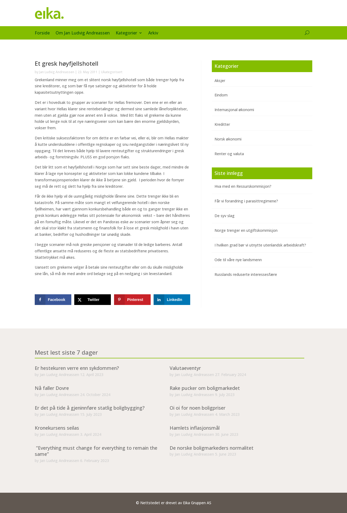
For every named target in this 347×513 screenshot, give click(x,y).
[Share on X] (92, 299)
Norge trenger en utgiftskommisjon (246, 230)
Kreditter (222, 124)
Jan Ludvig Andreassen (56, 72)
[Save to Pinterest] (132, 299)
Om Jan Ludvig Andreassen (83, 33)
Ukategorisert (111, 72)
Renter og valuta (229, 153)
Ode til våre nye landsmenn (238, 259)
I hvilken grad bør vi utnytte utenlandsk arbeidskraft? (260, 245)
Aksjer (220, 80)
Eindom (221, 94)
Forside (42, 33)
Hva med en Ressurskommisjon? (243, 186)
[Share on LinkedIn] (172, 299)
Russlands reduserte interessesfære (246, 274)
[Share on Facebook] (53, 299)
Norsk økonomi (228, 139)
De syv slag (225, 215)
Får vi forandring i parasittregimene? (246, 200)
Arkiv (153, 33)
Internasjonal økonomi (234, 109)
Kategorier (126, 33)
